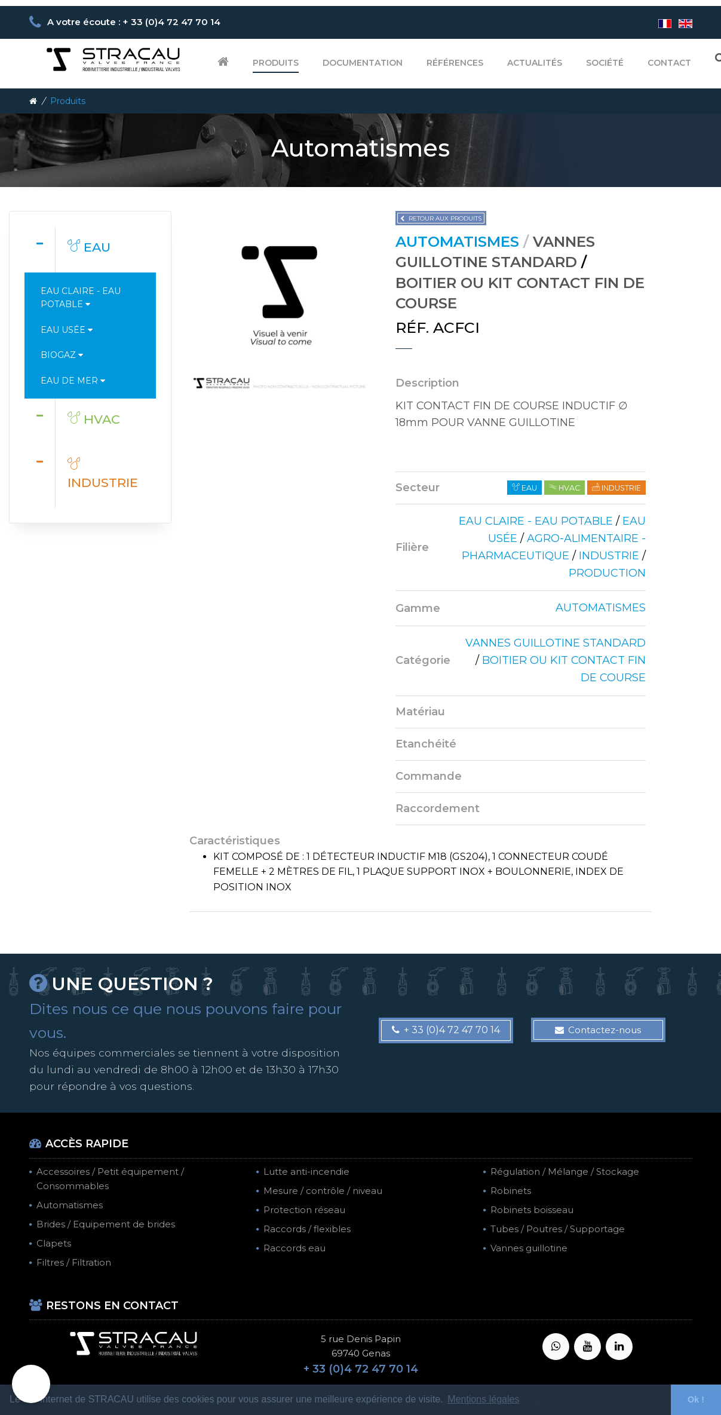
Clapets (53, 1243)
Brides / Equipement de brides (105, 1224)
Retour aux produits (440, 218)
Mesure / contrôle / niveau (322, 1190)
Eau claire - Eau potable (81, 298)
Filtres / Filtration (73, 1262)
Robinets (510, 1190)
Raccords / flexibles (307, 1229)
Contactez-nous (598, 1030)
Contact (669, 62)
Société (605, 62)
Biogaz (62, 355)
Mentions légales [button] (483, 1399)
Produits (276, 62)
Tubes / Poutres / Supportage (557, 1229)
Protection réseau (304, 1209)
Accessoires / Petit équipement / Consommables (110, 1179)
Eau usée (67, 329)
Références (455, 62)
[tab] (90, 249)
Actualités (534, 62)
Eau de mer (73, 380)
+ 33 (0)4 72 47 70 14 (446, 1030)
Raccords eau (294, 1248)
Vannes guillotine (528, 1248)
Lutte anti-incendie (306, 1171)
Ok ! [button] (696, 1399)
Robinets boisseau (531, 1209)
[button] (31, 1384)
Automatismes (69, 1205)
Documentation (363, 62)
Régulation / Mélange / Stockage (564, 1171)
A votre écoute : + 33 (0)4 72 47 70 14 (133, 21)
